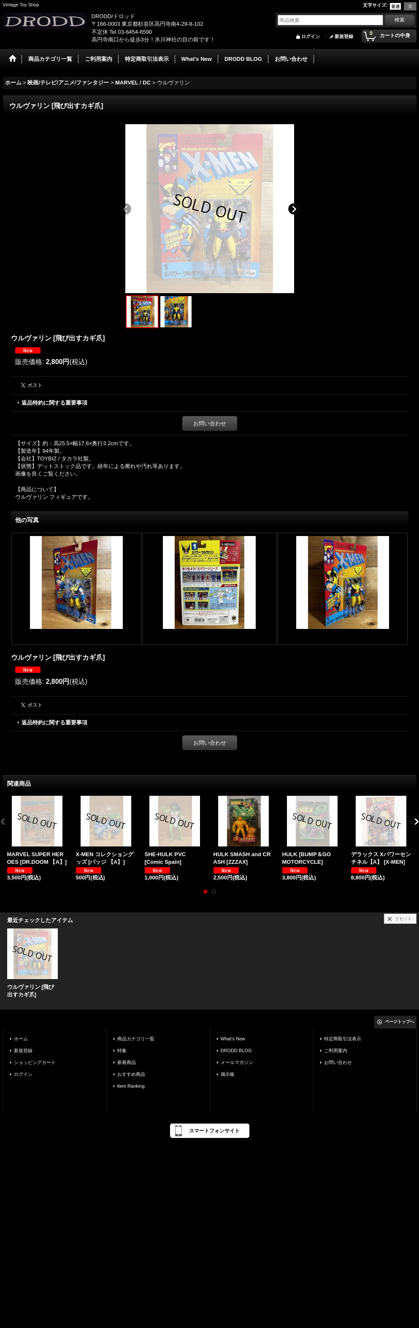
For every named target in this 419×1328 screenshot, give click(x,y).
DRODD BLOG (236, 1050)
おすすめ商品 (131, 1074)
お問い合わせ (209, 423)
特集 (122, 1050)
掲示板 (228, 1074)
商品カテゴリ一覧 (135, 1038)
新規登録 (344, 36)
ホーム (21, 1038)
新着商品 (126, 1062)
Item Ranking (131, 1086)
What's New (233, 1038)
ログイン (310, 36)
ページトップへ (399, 1021)
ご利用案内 (335, 1050)
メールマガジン (237, 1062)
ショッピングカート (35, 1062)
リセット (403, 918)
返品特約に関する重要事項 (54, 403)
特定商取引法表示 (342, 1038)
